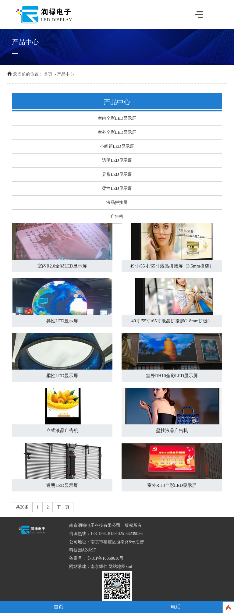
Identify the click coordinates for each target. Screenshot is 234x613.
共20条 (22, 507)
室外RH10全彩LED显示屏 (172, 375)
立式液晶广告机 (62, 430)
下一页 (63, 507)
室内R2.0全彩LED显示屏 (62, 266)
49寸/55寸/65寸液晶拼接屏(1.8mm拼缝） (171, 320)
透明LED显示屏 (117, 160)
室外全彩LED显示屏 (117, 132)
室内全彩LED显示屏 (117, 118)
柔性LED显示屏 (117, 188)
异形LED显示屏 (117, 174)
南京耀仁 (99, 566)
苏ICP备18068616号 (105, 558)
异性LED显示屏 (62, 320)
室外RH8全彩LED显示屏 (172, 485)
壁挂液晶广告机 (172, 430)
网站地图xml (120, 566)
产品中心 (65, 74)
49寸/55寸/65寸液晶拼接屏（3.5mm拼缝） (172, 266)
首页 (48, 74)
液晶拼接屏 (117, 202)
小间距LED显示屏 (117, 146)
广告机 (117, 216)
